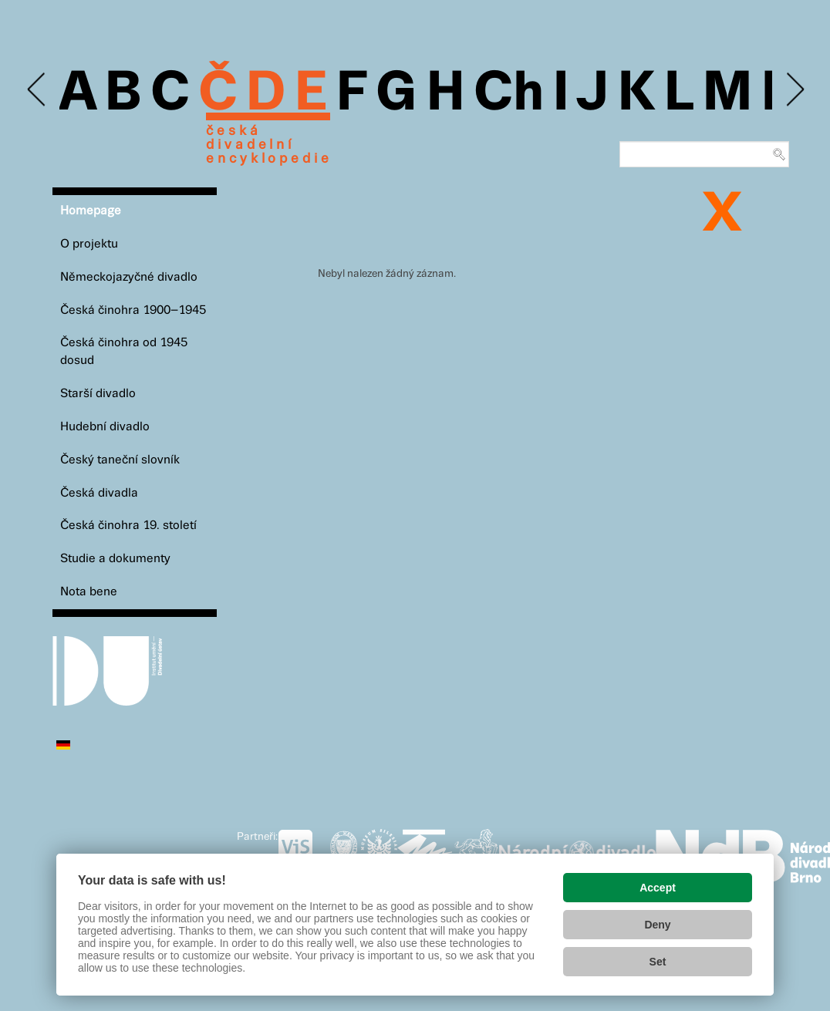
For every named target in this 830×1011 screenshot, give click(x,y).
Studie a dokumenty (115, 558)
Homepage (90, 210)
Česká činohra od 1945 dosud (123, 351)
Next (794, 90)
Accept (657, 887)
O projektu (89, 244)
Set (657, 961)
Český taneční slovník (120, 460)
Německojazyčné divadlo (128, 277)
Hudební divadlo (105, 426)
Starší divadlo (98, 393)
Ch (509, 94)
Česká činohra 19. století (128, 525)
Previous (37, 90)
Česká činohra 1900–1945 (133, 310)
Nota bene (88, 591)
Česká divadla (99, 493)
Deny (657, 924)
